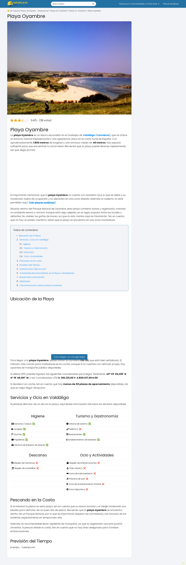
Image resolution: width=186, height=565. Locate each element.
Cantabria (103, 135)
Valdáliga (89, 135)
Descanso (29, 252)
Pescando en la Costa (30, 260)
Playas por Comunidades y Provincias (138, 3)
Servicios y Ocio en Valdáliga (33, 239)
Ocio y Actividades (33, 256)
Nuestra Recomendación (32, 277)
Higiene (26, 244)
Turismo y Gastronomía (35, 248)
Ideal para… (25, 281)
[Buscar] (93, 4)
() (42, 202)
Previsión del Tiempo (30, 265)
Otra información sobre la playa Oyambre (41, 285)
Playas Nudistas (171, 3)
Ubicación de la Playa (30, 235)
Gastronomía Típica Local (33, 269)
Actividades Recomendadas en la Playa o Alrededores (47, 273)
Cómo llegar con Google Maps (69, 356)
